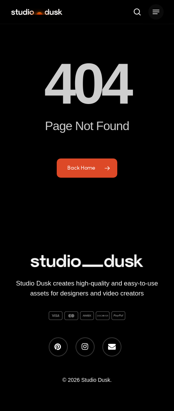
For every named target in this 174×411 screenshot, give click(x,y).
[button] (156, 12)
